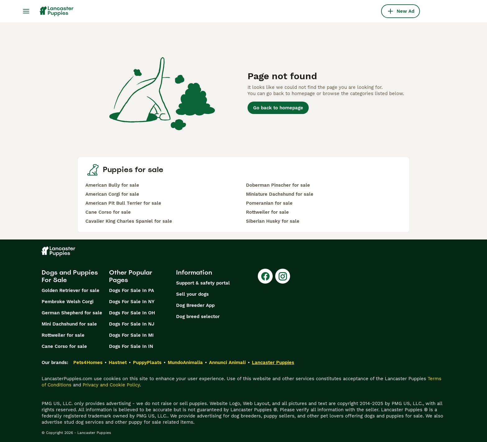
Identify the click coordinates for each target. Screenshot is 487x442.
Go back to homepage (278, 108)
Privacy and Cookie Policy (111, 385)
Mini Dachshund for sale (69, 324)
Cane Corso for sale (108, 212)
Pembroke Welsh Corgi (67, 301)
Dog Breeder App (195, 305)
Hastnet (118, 362)
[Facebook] (265, 276)
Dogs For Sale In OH (132, 313)
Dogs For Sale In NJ (131, 324)
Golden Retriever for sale (70, 290)
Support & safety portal (203, 283)
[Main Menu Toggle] (26, 11)
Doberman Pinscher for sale (278, 185)
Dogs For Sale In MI (131, 335)
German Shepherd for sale (72, 313)
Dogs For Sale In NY (131, 301)
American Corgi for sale (112, 194)
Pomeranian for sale (269, 203)
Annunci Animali (227, 362)
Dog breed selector (198, 316)
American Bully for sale (112, 185)
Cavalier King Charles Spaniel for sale (128, 221)
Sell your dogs (192, 294)
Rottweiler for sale (267, 212)
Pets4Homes (87, 362)
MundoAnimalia (185, 362)
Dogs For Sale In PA (131, 290)
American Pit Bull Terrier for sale (123, 203)
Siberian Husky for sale (272, 221)
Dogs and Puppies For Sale (70, 276)
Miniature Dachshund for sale (279, 194)
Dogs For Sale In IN (131, 346)
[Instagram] (282, 276)
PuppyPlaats (147, 362)
